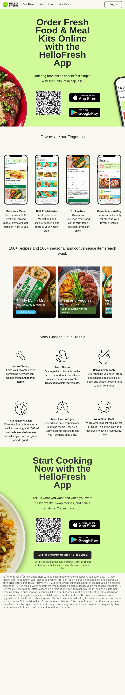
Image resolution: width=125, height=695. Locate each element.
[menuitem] (11, 4)
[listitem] (15, 191)
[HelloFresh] (10, 4)
